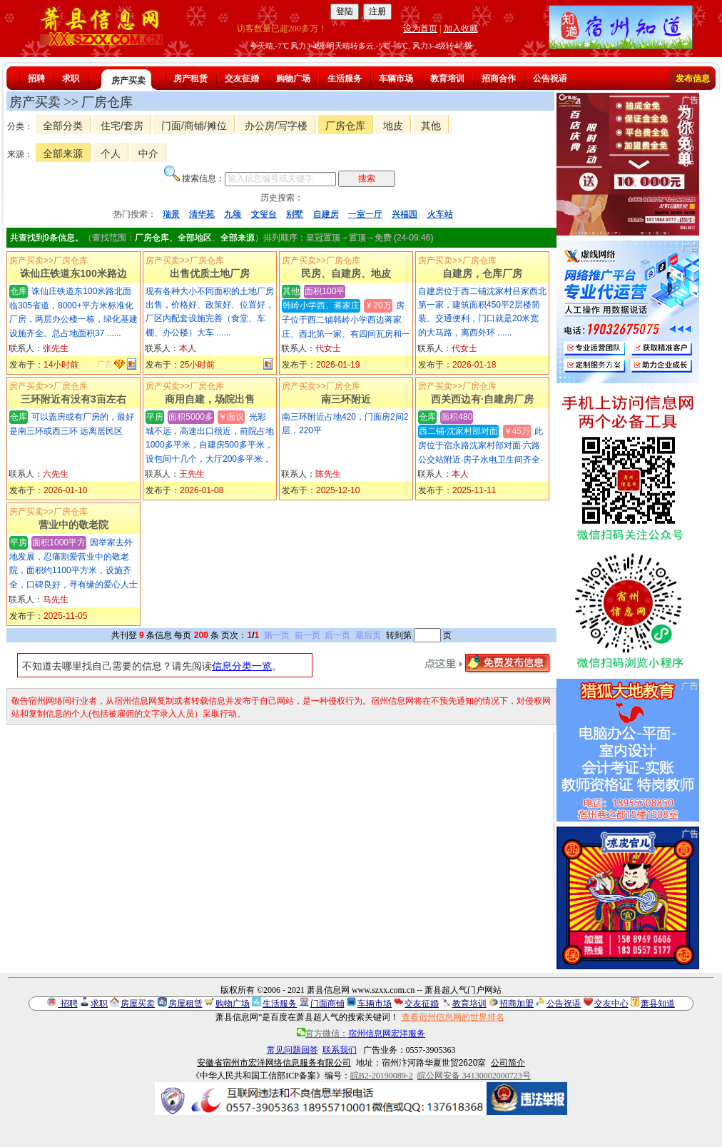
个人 (111, 153)
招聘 (36, 79)
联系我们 (339, 1050)
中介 (148, 153)
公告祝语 (550, 79)
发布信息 (693, 79)
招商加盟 (516, 1004)
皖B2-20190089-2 (381, 1076)
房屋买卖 (138, 1004)
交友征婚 (242, 79)
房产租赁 (190, 79)
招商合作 (499, 79)
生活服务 (344, 79)
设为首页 (420, 29)
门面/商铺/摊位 (194, 125)
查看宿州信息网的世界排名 (453, 1017)
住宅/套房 (122, 125)
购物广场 (293, 79)
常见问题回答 (292, 1050)
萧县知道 (658, 1004)
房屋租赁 (185, 1004)
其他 (431, 125)
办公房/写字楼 (276, 125)
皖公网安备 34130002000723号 (474, 1076)
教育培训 (447, 79)
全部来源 (63, 153)
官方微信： (361, 1034)
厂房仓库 (345, 125)
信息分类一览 (242, 666)
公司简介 (508, 1063)
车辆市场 (396, 79)
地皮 (393, 125)
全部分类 (63, 125)
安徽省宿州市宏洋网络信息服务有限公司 (274, 1063)
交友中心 (611, 1004)
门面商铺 (327, 1004)
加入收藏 (461, 29)
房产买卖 (128, 81)
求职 (70, 79)
